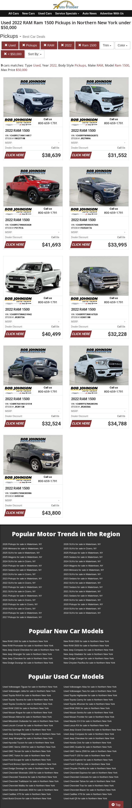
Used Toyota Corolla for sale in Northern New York (27, 704)
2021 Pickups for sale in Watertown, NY (22, 595)
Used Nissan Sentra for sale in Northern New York (88, 712)
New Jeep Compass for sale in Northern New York (88, 650)
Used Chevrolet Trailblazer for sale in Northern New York (31, 781)
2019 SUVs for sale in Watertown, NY (82, 608)
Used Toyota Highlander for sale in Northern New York (90, 695)
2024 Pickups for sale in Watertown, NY (22, 565)
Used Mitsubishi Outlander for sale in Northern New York (30, 721)
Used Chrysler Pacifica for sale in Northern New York (90, 768)
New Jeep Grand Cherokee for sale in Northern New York (31, 650)
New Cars (28, 13)
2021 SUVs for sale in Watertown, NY (82, 591)
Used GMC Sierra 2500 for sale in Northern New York (90, 751)
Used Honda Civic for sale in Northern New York (87, 742)
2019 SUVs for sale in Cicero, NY (19, 608)
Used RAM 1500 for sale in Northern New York (26, 708)
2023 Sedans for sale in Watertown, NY (83, 578)
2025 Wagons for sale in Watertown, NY (22, 557)
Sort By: (34, 54)
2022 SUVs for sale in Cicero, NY (19, 583)
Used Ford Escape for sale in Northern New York (27, 760)
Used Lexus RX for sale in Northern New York (86, 725)
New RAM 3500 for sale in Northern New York (86, 645)
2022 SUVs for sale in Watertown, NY (82, 583)
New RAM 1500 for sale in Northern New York (25, 641)
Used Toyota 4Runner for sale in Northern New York (89, 704)
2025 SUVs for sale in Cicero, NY (80, 548)
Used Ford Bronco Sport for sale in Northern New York (29, 764)
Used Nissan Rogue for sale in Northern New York (27, 712)
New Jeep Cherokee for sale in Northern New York (27, 658)
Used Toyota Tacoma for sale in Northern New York (28, 699)
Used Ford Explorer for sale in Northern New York (88, 760)
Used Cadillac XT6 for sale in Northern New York (88, 794)
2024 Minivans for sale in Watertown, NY (84, 570)
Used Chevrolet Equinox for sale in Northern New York (90, 772)
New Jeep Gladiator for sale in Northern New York (88, 654)
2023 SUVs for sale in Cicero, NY (19, 574)
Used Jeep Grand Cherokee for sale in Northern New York (92, 729)
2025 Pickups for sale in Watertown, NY (83, 552)
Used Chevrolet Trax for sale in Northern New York (89, 785)
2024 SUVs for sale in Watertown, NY (82, 561)
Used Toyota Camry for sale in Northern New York (88, 699)
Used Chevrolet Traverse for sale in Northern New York (30, 777)
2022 (66, 45)
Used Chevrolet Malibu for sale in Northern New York (29, 785)
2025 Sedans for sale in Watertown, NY (83, 557)
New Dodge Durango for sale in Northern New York (28, 662)
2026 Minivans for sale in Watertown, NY (23, 548)
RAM (48, 45)
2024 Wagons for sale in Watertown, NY (83, 565)
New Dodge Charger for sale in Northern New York (89, 658)
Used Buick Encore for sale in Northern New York (27, 798)
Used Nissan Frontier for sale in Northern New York (89, 717)
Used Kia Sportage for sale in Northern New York (27, 729)
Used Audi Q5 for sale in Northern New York (85, 798)
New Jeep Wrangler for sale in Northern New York (27, 654)
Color (122, 45)
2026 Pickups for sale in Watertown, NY (22, 544)
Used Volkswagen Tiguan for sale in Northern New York (30, 687)
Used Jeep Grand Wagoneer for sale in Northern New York (32, 734)
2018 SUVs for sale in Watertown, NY (82, 613)
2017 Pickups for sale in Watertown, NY (22, 617)
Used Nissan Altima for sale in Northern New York (27, 717)
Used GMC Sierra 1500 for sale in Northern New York (29, 747)
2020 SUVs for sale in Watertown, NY (82, 600)
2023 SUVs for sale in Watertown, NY (82, 574)
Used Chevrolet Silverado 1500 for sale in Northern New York (30, 773)
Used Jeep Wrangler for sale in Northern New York (28, 738)
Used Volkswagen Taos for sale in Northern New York (90, 691)
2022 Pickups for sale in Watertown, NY (22, 587)
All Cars (13, 13)
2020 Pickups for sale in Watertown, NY (83, 604)
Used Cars (45, 13)
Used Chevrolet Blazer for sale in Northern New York (90, 790)
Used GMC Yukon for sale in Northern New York (26, 755)
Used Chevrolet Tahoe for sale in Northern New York (89, 781)
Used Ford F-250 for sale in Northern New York (87, 764)
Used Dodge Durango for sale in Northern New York (28, 768)
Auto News (89, 13)
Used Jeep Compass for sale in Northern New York (89, 734)
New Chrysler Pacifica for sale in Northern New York (89, 662)
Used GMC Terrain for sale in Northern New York (27, 751)
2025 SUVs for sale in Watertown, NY (21, 552)
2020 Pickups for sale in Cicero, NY (20, 604)
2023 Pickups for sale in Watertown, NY (22, 578)
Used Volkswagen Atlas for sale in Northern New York (90, 687)
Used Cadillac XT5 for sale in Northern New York (27, 794)
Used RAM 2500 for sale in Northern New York (87, 708)
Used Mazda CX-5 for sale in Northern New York (88, 721)
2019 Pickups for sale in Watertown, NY (22, 613)
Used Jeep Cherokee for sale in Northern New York (89, 738)
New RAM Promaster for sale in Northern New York (28, 645)
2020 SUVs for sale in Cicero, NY (19, 600)
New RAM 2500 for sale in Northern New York (86, 641)
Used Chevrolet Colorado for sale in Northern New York (91, 777)
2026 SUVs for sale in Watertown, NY (82, 544)
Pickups (29, 45)
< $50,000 (13, 54)
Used (10, 45)
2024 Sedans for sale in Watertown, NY (22, 570)
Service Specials (67, 13)
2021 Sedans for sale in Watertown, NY (83, 595)
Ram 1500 (87, 45)
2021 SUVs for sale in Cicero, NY (19, 591)
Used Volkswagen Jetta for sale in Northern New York (29, 691)
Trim (107, 45)
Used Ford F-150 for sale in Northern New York (87, 755)
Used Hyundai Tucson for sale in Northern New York (28, 742)
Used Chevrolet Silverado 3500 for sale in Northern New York (30, 791)
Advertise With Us (112, 13)
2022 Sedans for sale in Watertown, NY (83, 587)
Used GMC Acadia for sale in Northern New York (88, 747)
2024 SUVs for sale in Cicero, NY (19, 561)
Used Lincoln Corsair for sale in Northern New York (28, 725)
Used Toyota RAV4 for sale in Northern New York (27, 695)
